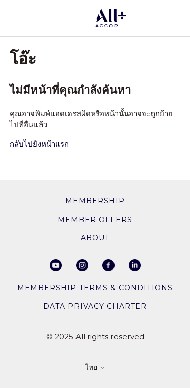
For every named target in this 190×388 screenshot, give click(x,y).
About (95, 237)
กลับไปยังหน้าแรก (39, 144)
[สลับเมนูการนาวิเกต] (32, 18)
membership (95, 200)
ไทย (95, 368)
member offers (95, 219)
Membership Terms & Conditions (95, 287)
